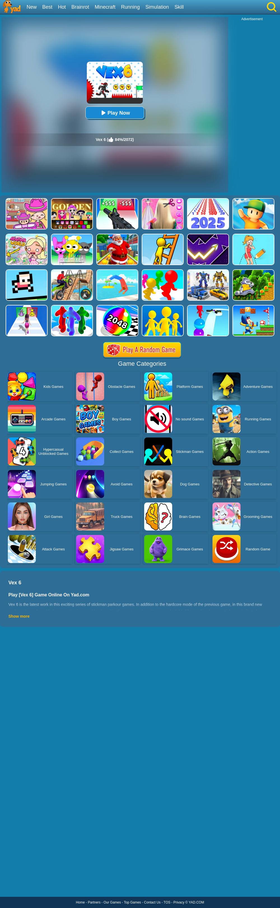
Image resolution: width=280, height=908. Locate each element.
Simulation (157, 7)
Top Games (132, 902)
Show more (18, 616)
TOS (167, 902)
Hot (62, 7)
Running (130, 7)
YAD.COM (196, 902)
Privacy (178, 902)
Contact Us (152, 902)
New (32, 7)
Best (47, 7)
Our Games (112, 902)
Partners (94, 902)
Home (80, 902)
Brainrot (80, 7)
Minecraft (105, 7)
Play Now (115, 112)
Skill (179, 7)
